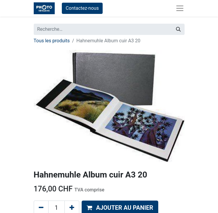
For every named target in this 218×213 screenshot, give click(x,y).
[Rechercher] (178, 29)
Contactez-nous (82, 8)
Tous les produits (52, 40)
